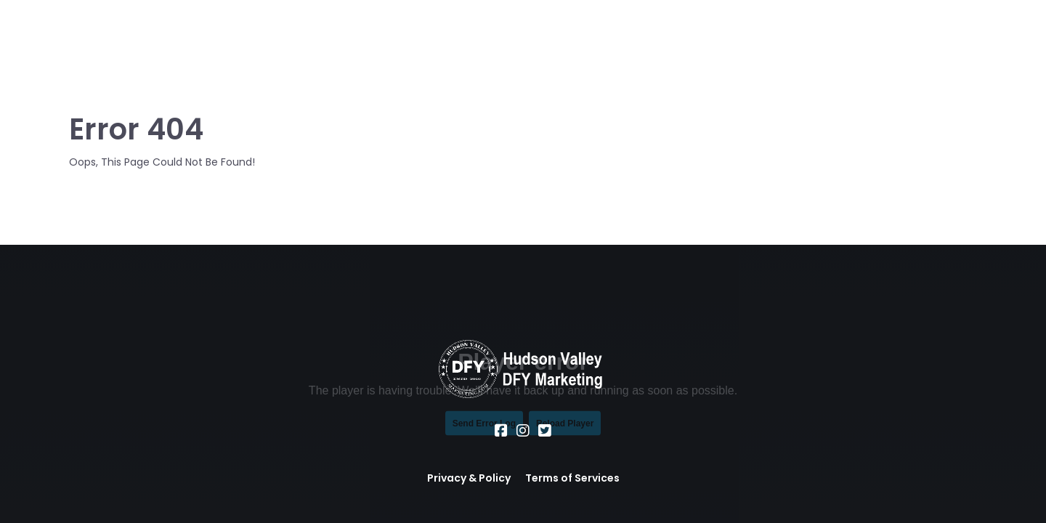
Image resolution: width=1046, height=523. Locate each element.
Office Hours (546, 45)
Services (387, 45)
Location (459, 45)
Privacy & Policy (469, 478)
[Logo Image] (131, 45)
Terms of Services (572, 478)
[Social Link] (501, 430)
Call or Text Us (773, 45)
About (321, 45)
